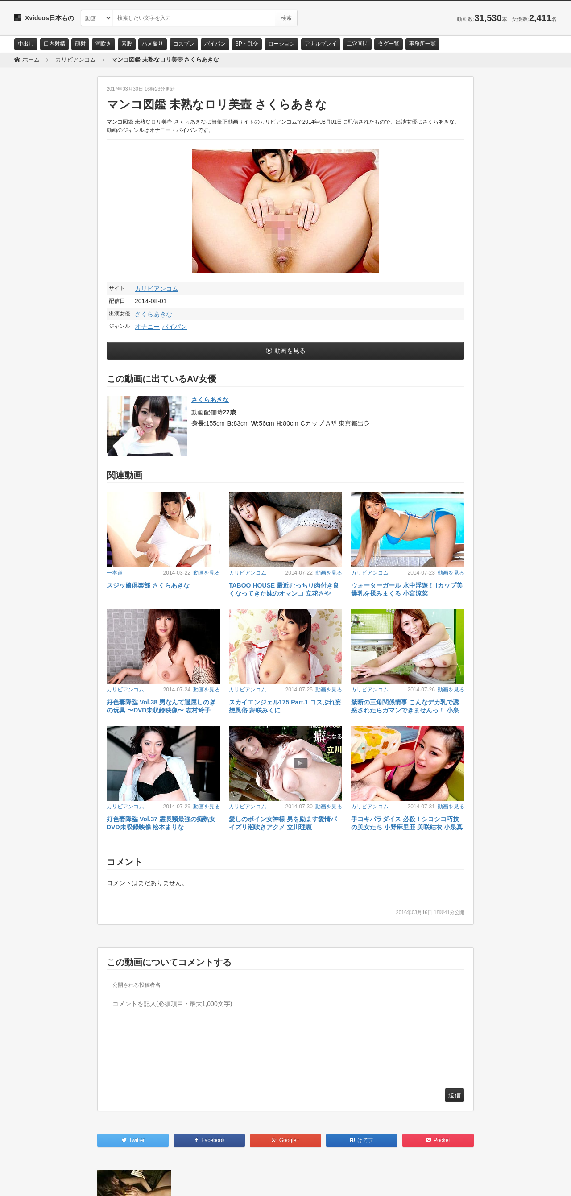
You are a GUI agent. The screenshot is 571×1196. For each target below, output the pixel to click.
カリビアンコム (156, 288)
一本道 (115, 573)
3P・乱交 (247, 44)
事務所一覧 (422, 44)
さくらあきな (153, 314)
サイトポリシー (81, 1181)
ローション (281, 44)
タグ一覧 (388, 44)
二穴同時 (357, 44)
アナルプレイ (321, 44)
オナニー (147, 326)
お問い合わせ (37, 1181)
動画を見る (290, 350)
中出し (26, 44)
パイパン (215, 44)
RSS (115, 1181)
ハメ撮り (152, 44)
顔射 (80, 44)
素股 (126, 44)
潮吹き (103, 44)
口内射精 (54, 44)
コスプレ (183, 44)
